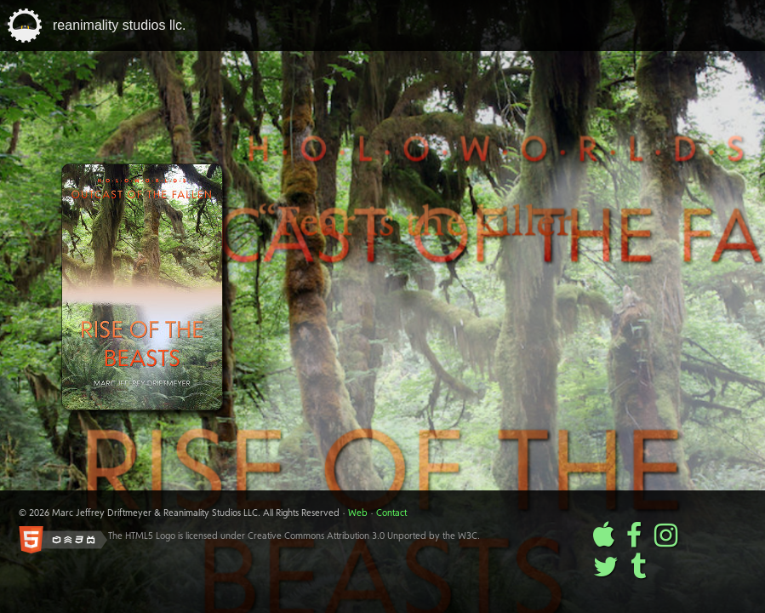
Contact (391, 513)
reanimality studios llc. (119, 25)
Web (358, 513)
